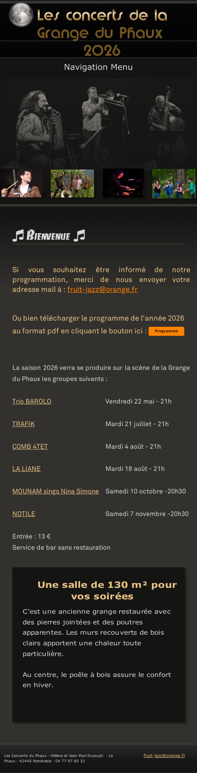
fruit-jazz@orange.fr (164, 754)
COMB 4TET (30, 444)
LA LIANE (26, 466)
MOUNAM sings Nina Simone (55, 489)
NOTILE (23, 511)
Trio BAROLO (31, 399)
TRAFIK (23, 422)
